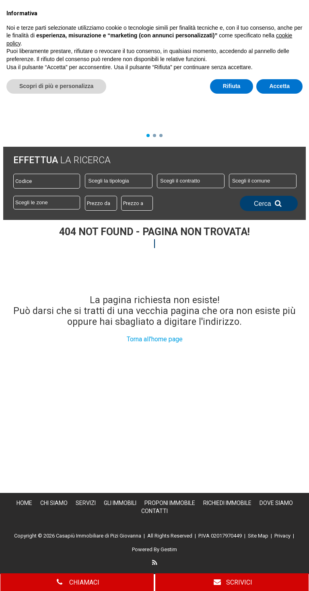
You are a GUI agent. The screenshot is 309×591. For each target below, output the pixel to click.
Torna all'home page (155, 339)
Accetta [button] (279, 575)
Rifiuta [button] (232, 575)
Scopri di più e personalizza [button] (56, 575)
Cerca (269, 203)
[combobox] (118, 181)
